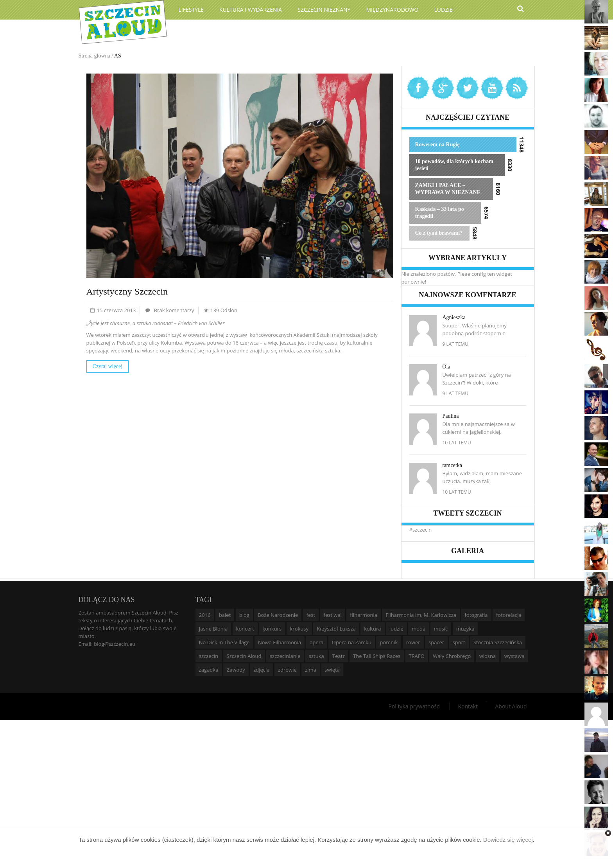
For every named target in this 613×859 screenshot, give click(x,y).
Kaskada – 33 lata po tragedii (439, 212)
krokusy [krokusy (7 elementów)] (299, 628)
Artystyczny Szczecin (127, 291)
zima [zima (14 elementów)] (310, 669)
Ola (446, 367)
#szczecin (420, 529)
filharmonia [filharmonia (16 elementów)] (363, 614)
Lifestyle (191, 9)
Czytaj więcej (108, 366)
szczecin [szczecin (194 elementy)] (208, 656)
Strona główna (94, 56)
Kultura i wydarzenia (250, 9)
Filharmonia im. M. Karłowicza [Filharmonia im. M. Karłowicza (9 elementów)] (420, 614)
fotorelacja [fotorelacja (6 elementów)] (509, 614)
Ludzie (443, 9)
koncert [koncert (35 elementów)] (245, 628)
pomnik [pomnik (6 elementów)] (389, 642)
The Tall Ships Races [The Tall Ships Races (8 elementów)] (376, 656)
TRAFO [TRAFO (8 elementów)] (417, 656)
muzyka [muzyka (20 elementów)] (465, 628)
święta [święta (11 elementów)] (332, 669)
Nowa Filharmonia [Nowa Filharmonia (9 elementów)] (279, 642)
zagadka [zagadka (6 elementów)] (209, 669)
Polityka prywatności (414, 706)
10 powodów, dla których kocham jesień (454, 164)
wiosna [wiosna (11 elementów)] (487, 656)
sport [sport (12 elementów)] (459, 642)
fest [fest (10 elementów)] (310, 614)
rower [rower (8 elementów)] (413, 642)
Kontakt (468, 706)
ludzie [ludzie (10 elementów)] (396, 628)
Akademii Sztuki (312, 334)
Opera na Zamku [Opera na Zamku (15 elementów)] (351, 642)
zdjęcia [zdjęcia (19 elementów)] (261, 669)
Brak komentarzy (174, 310)
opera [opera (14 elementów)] (317, 642)
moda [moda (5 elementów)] (418, 628)
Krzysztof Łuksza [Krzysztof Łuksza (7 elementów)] (336, 628)
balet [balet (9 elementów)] (225, 614)
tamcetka (452, 465)
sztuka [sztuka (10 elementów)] (316, 656)
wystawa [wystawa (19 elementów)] (514, 656)
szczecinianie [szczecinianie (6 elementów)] (285, 656)
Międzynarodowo (392, 9)
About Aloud (511, 706)
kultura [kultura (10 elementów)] (372, 628)
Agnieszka (454, 317)
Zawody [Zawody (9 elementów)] (236, 669)
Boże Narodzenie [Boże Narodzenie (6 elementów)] (278, 614)
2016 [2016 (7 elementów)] (205, 614)
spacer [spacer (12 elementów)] (436, 642)
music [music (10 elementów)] (441, 628)
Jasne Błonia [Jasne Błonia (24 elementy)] (213, 628)
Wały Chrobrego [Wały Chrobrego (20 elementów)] (452, 656)
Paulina (451, 416)
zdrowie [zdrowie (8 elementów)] (287, 669)
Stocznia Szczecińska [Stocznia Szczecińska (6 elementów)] (497, 642)
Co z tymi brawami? (439, 233)
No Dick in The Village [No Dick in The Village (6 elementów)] (224, 642)
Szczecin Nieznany (324, 9)
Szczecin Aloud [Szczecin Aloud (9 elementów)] (244, 656)
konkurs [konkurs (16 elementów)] (271, 628)
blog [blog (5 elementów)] (244, 614)
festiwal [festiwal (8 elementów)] (333, 614)
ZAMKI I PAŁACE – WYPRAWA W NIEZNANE (448, 188)
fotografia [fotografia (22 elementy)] (476, 614)
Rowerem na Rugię (437, 144)
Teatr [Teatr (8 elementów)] (338, 656)
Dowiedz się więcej (508, 839)
